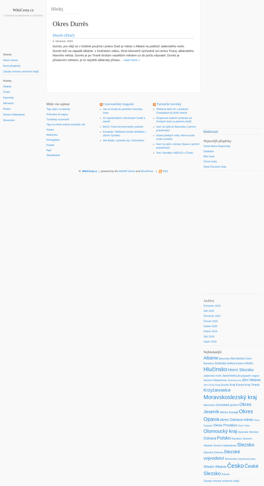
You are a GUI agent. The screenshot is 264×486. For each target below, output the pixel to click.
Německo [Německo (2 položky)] (209, 405)
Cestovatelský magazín (118, 104)
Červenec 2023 (212, 305)
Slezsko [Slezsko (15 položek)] (245, 444)
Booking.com (210, 131)
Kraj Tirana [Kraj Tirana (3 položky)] (252, 384)
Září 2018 (208, 336)
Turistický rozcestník (57, 119)
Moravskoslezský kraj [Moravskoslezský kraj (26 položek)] (230, 397)
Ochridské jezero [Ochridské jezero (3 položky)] (227, 405)
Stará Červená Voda (214, 166)
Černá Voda (210, 161)
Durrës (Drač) (64, 35)
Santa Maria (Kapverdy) (216, 146)
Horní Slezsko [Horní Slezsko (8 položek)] (241, 369)
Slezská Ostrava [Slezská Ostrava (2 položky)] (213, 452)
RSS (165, 171)
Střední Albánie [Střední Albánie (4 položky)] (214, 467)
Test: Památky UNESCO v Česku (174, 152)
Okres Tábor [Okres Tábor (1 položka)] (244, 425)
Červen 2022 (210, 321)
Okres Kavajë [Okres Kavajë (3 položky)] (229, 412)
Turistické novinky (169, 104)
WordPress (147, 171)
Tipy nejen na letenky (58, 109)
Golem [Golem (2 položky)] (240, 363)
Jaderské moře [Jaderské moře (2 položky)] (212, 375)
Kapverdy (8, 97)
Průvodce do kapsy (57, 114)
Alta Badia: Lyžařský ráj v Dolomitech (123, 140)
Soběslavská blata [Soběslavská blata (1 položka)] (247, 459)
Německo (8, 103)
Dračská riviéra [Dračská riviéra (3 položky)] (225, 363)
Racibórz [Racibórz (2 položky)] (237, 438)
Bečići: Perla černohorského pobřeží (123, 126)
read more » (132, 60)
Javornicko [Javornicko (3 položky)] (229, 375)
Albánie (7, 86)
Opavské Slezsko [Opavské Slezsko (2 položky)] (248, 431)
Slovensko (9, 120)
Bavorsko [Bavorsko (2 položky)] (224, 358)
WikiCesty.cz (23, 10)
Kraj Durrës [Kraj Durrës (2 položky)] (222, 384)
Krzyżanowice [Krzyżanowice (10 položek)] (217, 390)
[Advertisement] (23, 196)
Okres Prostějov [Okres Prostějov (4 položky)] (225, 425)
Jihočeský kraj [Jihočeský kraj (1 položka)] (234, 380)
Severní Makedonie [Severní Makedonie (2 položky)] (224, 445)
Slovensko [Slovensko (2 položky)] (231, 458)
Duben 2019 (210, 331)
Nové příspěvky (11, 65)
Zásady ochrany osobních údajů (21, 71)
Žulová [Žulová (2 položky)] (225, 474)
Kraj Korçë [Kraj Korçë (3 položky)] (237, 384)
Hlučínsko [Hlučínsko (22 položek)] (215, 369)
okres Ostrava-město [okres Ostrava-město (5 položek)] (236, 420)
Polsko (7, 109)
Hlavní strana (10, 60)
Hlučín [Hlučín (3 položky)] (248, 363)
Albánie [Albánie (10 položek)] (210, 357)
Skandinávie (53, 155)
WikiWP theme (127, 171)
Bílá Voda (208, 156)
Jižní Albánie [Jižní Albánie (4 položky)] (251, 380)
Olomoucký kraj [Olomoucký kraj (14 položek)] (220, 431)
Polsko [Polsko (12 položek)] (224, 438)
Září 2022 (208, 311)
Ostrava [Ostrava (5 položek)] (209, 438)
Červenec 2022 (212, 316)
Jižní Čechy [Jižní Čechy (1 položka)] (209, 385)
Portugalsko (53, 139)
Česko (6, 92)
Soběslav (208, 151)
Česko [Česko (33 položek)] (235, 465)
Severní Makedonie (14, 114)
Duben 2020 (210, 326)
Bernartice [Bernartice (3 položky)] (238, 358)
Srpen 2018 (210, 341)
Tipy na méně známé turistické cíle (65, 124)
